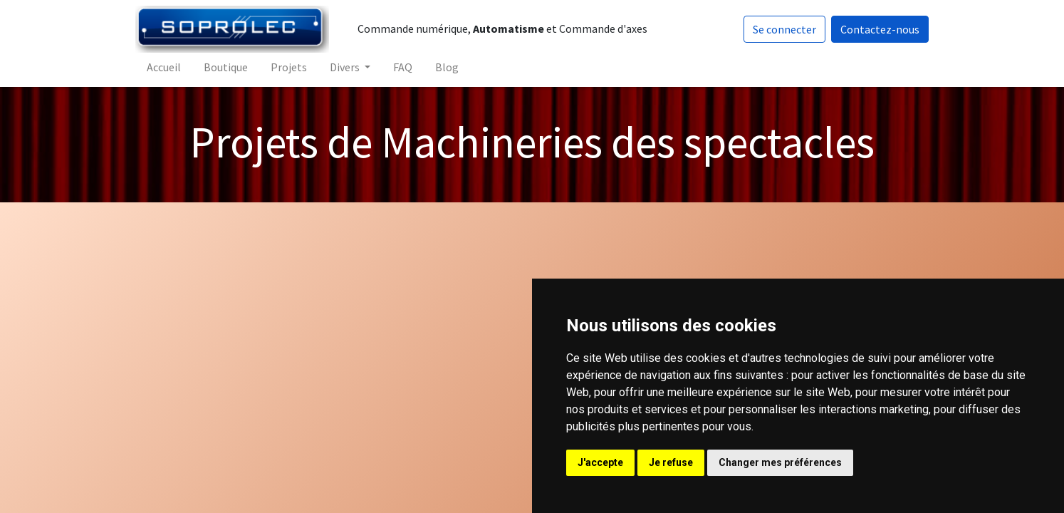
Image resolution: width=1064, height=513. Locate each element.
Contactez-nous (878, 29)
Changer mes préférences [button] (780, 462)
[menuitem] (165, 67)
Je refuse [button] (671, 462)
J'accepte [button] (600, 462)
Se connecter (783, 29)
